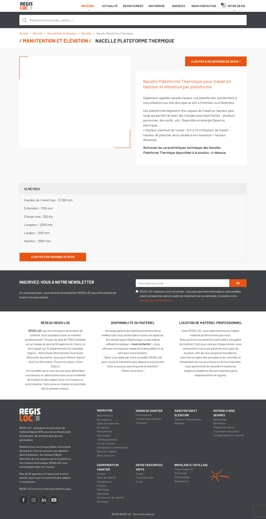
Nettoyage (181, 477)
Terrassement (144, 414)
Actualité (110, 6)
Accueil (23, 33)
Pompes (101, 485)
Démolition (219, 423)
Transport (141, 422)
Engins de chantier (149, 410)
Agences (178, 6)
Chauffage (103, 489)
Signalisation (104, 481)
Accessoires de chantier (111, 497)
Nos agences (104, 419)
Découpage (220, 419)
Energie (101, 473)
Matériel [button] (88, 6)
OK (238, 283)
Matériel (37, 33)
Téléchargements (107, 439)
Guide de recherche (108, 423)
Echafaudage (182, 481)
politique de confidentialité (155, 300)
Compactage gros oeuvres (228, 435)
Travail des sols (145, 477)
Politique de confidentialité (112, 447)
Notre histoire (105, 415)
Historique (157, 6)
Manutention (182, 485)
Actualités (103, 427)
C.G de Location (106, 443)
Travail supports (184, 473)
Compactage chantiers (149, 418)
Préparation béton (223, 427)
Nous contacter (204, 6)
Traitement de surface (226, 431)
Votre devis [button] (233, 5)
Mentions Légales (107, 451)
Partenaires (103, 435)
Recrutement (133, 6)
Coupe (139, 473)
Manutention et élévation (62, 33)
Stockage (102, 501)
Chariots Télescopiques (188, 419)
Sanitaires (103, 493)
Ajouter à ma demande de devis (214, 61)
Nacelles (87, 33)
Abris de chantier (106, 477)
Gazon (139, 481)
